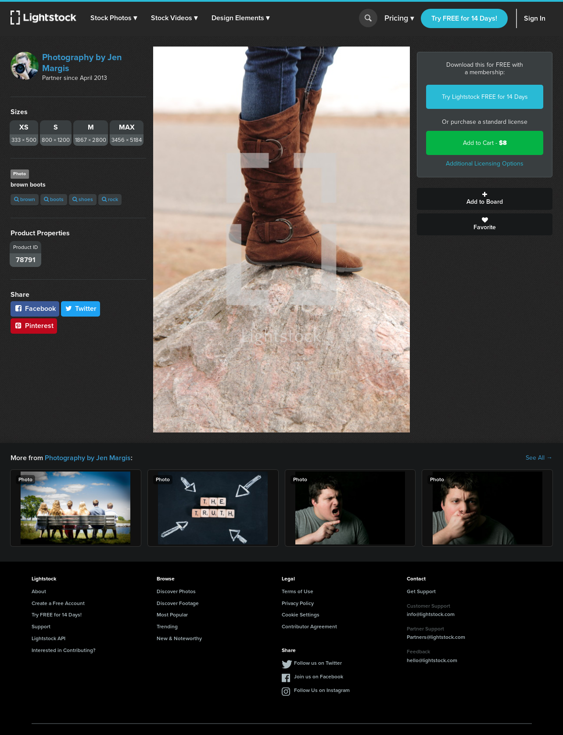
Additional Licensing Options (485, 163)
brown (24, 199)
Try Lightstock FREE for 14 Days (485, 96)
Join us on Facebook (318, 677)
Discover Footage (178, 603)
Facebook (35, 308)
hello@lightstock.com (432, 660)
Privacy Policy (298, 603)
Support (41, 627)
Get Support (421, 591)
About (39, 591)
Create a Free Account (58, 603)
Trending (167, 627)
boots (54, 199)
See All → (539, 458)
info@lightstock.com (431, 614)
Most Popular (172, 615)
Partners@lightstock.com (436, 637)
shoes (82, 199)
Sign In (534, 18)
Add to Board (484, 198)
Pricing (399, 18)
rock (110, 199)
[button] (113, 18)
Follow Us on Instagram (322, 690)
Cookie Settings (300, 615)
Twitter (81, 308)
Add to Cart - (485, 143)
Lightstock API (48, 638)
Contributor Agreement (309, 627)
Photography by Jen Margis (82, 62)
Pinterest (34, 326)
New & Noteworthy (179, 638)
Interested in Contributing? (64, 650)
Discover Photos (176, 591)
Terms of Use (297, 591)
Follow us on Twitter (318, 663)
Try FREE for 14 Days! (464, 18)
